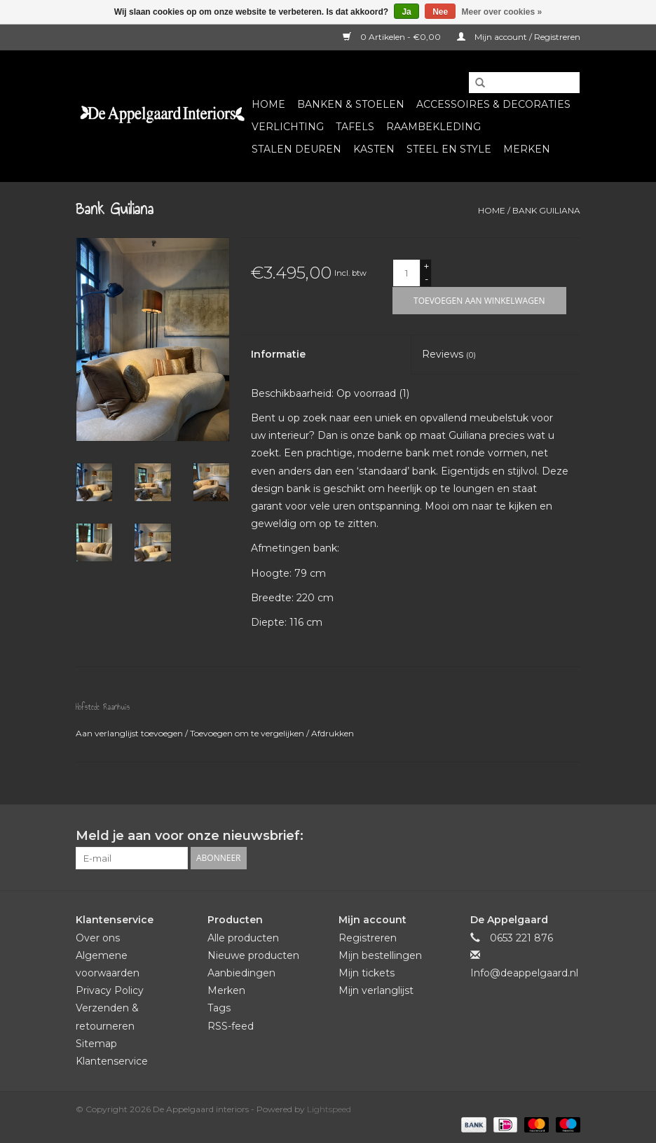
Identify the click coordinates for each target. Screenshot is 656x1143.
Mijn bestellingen (380, 955)
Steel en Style (448, 149)
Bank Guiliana (546, 210)
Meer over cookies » (502, 12)
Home (268, 104)
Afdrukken (332, 733)
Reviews (449, 354)
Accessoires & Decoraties (493, 104)
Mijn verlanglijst (376, 990)
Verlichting (288, 126)
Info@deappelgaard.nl (524, 973)
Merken (526, 149)
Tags (219, 1008)
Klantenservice (112, 1061)
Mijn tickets (367, 973)
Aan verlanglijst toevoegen (130, 733)
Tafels (355, 126)
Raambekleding (433, 126)
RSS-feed (230, 1026)
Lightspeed (329, 1109)
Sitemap (96, 1043)
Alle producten (243, 938)
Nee (440, 12)
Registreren (368, 938)
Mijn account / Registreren (518, 36)
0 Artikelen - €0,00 (393, 36)
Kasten (374, 149)
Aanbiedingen (241, 973)
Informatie (278, 354)
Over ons (98, 938)
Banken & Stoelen (350, 104)
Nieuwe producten (253, 955)
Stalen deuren (296, 149)
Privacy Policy (110, 990)
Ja (406, 12)
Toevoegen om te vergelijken (248, 733)
